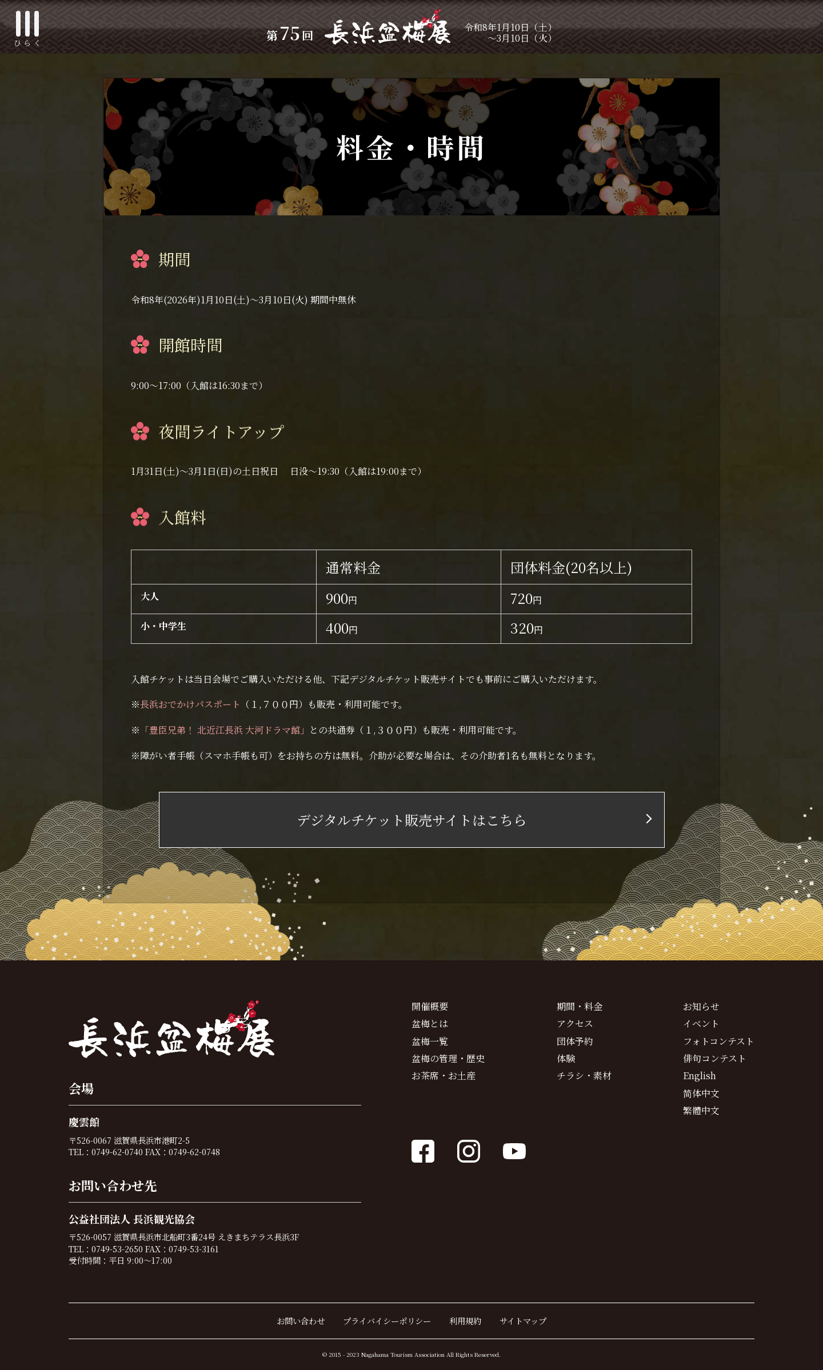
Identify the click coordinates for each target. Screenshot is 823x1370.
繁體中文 (701, 1110)
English (699, 1075)
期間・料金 (579, 1006)
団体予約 (575, 1041)
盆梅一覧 (430, 1041)
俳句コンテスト (714, 1058)
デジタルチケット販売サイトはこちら (412, 820)
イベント (701, 1023)
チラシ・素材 (584, 1075)
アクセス (575, 1023)
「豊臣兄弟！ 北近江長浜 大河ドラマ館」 (224, 729)
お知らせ (701, 1006)
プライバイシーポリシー (387, 1321)
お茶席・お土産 (444, 1075)
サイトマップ (523, 1321)
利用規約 (465, 1321)
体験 (566, 1058)
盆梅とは (430, 1023)
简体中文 (701, 1093)
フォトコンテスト (718, 1041)
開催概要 (430, 1006)
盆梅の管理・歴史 (448, 1058)
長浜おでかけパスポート (190, 704)
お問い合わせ (301, 1321)
